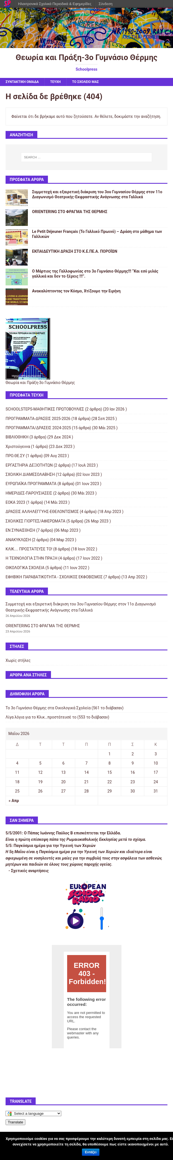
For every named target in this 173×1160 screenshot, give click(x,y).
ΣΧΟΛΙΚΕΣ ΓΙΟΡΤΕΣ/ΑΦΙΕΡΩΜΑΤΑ (35, 521)
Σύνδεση (106, 4)
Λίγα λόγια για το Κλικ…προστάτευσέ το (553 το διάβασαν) (57, 717)
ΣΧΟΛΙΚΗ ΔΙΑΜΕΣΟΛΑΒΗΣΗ (30, 474)
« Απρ (14, 800)
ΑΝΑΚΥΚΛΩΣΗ (18, 540)
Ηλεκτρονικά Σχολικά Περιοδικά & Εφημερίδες (54, 4)
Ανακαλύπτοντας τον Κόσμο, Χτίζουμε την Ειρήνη (76, 291)
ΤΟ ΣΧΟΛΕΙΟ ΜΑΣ (85, 82)
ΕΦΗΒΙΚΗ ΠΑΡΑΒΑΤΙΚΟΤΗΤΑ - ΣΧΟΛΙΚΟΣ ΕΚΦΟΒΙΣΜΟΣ (54, 577)
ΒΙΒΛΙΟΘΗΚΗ (17, 437)
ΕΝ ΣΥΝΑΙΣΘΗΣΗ (20, 530)
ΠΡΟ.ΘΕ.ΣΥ (15, 456)
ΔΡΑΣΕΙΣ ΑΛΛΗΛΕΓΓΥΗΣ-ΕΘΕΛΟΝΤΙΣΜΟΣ (42, 511)
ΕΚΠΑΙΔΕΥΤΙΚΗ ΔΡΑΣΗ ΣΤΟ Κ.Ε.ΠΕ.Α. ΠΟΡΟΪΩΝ (74, 251)
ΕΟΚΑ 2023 (15, 502)
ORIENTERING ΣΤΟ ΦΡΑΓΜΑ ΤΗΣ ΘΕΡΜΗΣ (69, 211)
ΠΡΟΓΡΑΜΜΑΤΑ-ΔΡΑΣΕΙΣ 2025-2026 (38, 418)
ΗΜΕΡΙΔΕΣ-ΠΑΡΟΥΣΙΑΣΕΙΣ (29, 493)
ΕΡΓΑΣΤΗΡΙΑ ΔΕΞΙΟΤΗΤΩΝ (29, 465)
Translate (15, 1122)
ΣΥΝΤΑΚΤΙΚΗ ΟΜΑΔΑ (22, 82)
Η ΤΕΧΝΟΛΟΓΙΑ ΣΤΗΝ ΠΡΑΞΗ (31, 558)
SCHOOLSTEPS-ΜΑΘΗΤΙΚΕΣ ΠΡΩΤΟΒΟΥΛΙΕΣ (45, 409)
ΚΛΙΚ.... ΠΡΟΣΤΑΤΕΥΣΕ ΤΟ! (29, 549)
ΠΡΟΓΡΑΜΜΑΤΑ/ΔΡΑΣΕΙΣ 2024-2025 (38, 428)
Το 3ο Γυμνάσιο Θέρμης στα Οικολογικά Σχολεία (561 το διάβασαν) (64, 708)
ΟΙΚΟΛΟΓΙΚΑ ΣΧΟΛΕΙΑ (25, 567)
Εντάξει (90, 1152)
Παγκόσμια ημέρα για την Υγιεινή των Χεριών (55, 845)
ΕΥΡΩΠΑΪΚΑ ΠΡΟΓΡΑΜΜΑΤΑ (31, 483)
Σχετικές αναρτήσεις (29, 870)
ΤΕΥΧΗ (55, 82)
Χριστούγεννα (18, 446)
